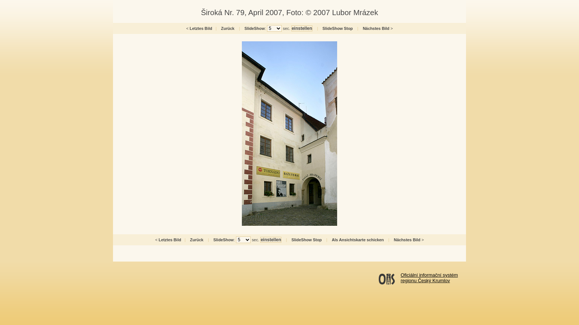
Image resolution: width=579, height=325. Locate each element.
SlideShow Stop (337, 28)
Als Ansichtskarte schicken (358, 240)
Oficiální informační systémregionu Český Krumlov (429, 277)
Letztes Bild (201, 28)
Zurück (227, 28)
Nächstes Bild (376, 28)
